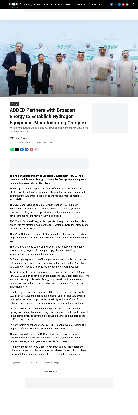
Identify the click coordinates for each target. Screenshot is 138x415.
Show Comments (49, 373)
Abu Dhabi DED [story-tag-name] (32, 365)
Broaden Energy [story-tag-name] (52, 365)
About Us (47, 17)
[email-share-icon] (31, 153)
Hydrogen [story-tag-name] (16, 365)
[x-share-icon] (17, 153)
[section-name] (14, 106)
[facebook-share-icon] (22, 153)
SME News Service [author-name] (19, 140)
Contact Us (95, 17)
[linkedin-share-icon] (27, 153)
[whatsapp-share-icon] (12, 153)
